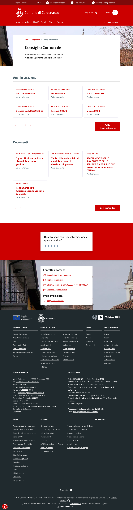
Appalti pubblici (46, 345)
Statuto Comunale (20, 455)
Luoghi (106, 337)
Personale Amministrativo (23, 352)
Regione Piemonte (47, 426)
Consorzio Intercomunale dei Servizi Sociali (83, 426)
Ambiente (44, 337)
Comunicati (90, 345)
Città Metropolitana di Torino (51, 429)
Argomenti (36, 39)
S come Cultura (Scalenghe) (77, 447)
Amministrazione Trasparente (24, 426)
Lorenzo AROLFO (59, 111)
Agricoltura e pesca (47, 334)
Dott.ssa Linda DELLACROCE (29, 111)
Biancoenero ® (75, 503)
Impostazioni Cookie (20, 465)
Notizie (88, 334)
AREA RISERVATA (65, 506)
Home (27, 39)
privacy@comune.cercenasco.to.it (85, 411)
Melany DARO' (93, 111)
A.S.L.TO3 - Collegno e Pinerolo (52, 444)
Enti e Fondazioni (19, 348)
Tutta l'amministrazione (107, 126)
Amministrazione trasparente (30, 154)
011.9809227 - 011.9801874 (27, 381)
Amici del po (72, 444)
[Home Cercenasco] (38, 12)
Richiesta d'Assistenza (21, 447)
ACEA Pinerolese (46, 451)
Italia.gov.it (44, 440)
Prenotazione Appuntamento (24, 440)
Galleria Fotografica (111, 345)
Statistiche (17, 476)
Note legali (17, 462)
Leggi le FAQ (18, 436)
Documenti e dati (107, 207)
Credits (15, 469)
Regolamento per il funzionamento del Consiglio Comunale (30, 191)
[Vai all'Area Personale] (103, 2)
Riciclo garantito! (46, 447)
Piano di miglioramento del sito (24, 433)
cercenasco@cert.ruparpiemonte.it (31, 392)
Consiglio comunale (25, 89)
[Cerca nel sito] (115, 12)
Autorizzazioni (45, 348)
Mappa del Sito (18, 480)
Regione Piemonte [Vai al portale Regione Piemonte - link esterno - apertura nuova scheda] (21, 2)
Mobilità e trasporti (70, 337)
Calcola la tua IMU (47, 433)
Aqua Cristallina (73, 440)
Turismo (66, 356)
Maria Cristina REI (95, 93)
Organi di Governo (20, 334)
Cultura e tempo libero (48, 356)
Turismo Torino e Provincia (77, 429)
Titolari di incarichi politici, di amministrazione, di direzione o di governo (65, 161)
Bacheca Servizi (19, 451)
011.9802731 (21, 384)
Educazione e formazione (49, 359)
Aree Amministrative (21, 337)
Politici (15, 356)
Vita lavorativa (68, 359)
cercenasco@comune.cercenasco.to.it (32, 395)
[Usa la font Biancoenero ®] (55, 2)
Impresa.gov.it (45, 436)
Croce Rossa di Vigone (75, 436)
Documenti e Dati (19, 345)
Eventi (106, 334)
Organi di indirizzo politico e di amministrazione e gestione (29, 161)
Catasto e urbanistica (48, 352)
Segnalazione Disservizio (22, 444)
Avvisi (88, 337)
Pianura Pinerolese (74, 433)
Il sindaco (89, 341)
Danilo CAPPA (58, 93)
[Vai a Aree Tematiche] (78, 2)
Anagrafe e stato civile (48, 341)
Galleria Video (109, 348)
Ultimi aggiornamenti (21, 473)
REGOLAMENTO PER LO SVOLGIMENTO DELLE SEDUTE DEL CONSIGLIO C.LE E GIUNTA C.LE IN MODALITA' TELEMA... (101, 164)
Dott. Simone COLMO (26, 93)
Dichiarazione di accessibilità (23, 429)
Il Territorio (108, 341)
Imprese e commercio (71, 334)
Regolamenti (92, 154)
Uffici (15, 341)
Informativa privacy (20, 458)
